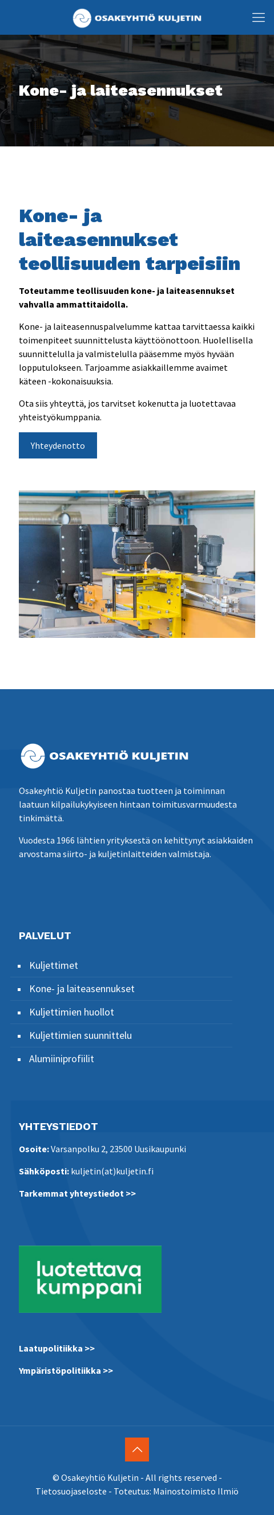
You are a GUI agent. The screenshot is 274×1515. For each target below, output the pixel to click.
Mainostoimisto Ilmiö (196, 1491)
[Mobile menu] (258, 17)
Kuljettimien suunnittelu (80, 1035)
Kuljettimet (53, 965)
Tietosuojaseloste (71, 1491)
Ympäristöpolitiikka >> (66, 1370)
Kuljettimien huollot (71, 1011)
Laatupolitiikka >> (57, 1348)
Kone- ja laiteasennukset (82, 988)
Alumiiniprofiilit (61, 1058)
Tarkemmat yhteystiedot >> (77, 1193)
